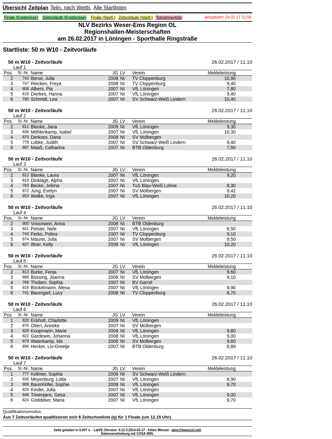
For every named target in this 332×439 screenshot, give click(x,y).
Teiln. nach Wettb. (70, 7)
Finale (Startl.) (103, 17)
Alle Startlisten (109, 7)
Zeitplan (38, 7)
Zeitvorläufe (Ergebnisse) (64, 17)
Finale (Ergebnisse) (21, 17)
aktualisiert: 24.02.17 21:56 (228, 17)
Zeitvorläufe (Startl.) (135, 17)
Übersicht (15, 7)
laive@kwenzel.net (186, 430)
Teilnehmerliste (169, 17)
